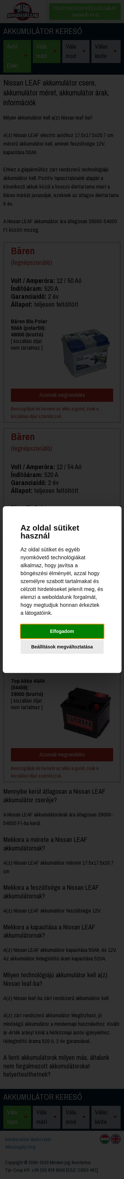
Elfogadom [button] (62, 631)
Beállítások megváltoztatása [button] (62, 646)
